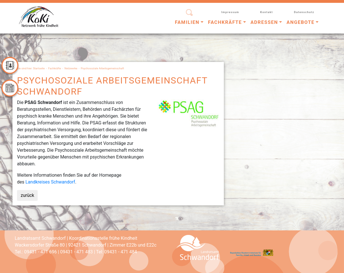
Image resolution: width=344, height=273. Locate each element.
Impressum (230, 12)
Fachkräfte (54, 68)
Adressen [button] (264, 22)
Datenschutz (304, 12)
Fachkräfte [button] (225, 22)
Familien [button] (187, 22)
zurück (27, 195)
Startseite (39, 68)
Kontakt (266, 12)
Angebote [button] (300, 22)
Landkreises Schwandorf (50, 182)
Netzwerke (71, 68)
